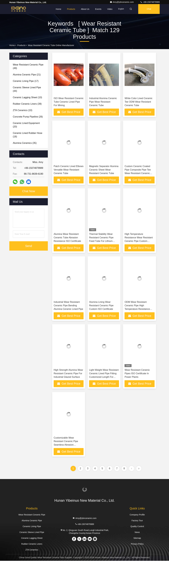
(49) (28, 66)
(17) (25, 81)
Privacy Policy (137, 544)
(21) (27, 74)
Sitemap (137, 538)
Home (57, 9)
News (137, 532)
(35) (25, 143)
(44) (27, 89)
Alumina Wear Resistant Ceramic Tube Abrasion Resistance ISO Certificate (67, 237)
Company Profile (137, 515)
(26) (28, 116)
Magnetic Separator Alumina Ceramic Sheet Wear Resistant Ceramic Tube (103, 169)
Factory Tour (137, 521)
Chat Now (28, 191)
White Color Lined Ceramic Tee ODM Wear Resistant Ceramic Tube (138, 102)
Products (70, 9)
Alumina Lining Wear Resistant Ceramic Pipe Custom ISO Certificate (101, 305)
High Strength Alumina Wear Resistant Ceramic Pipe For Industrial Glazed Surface (68, 373)
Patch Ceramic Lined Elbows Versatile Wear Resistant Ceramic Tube (69, 169)
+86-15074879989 (150, 2)
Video (109, 9)
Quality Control (137, 526)
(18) (27, 135)
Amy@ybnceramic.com (122, 2)
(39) (27, 104)
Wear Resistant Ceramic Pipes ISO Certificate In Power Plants (137, 373)
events (97, 9)
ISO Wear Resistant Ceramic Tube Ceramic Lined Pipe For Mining (69, 102)
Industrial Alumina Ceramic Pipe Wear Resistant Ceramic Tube (103, 102)
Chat (149, 9)
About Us (84, 9)
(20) (26, 125)
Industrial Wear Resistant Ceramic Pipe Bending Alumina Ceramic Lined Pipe (68, 305)
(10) (27, 97)
